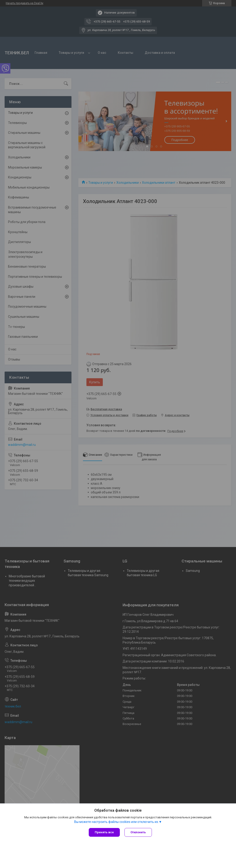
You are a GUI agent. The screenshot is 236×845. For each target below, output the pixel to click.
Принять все (104, 832)
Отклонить (138, 832)
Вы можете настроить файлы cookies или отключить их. (116, 822)
